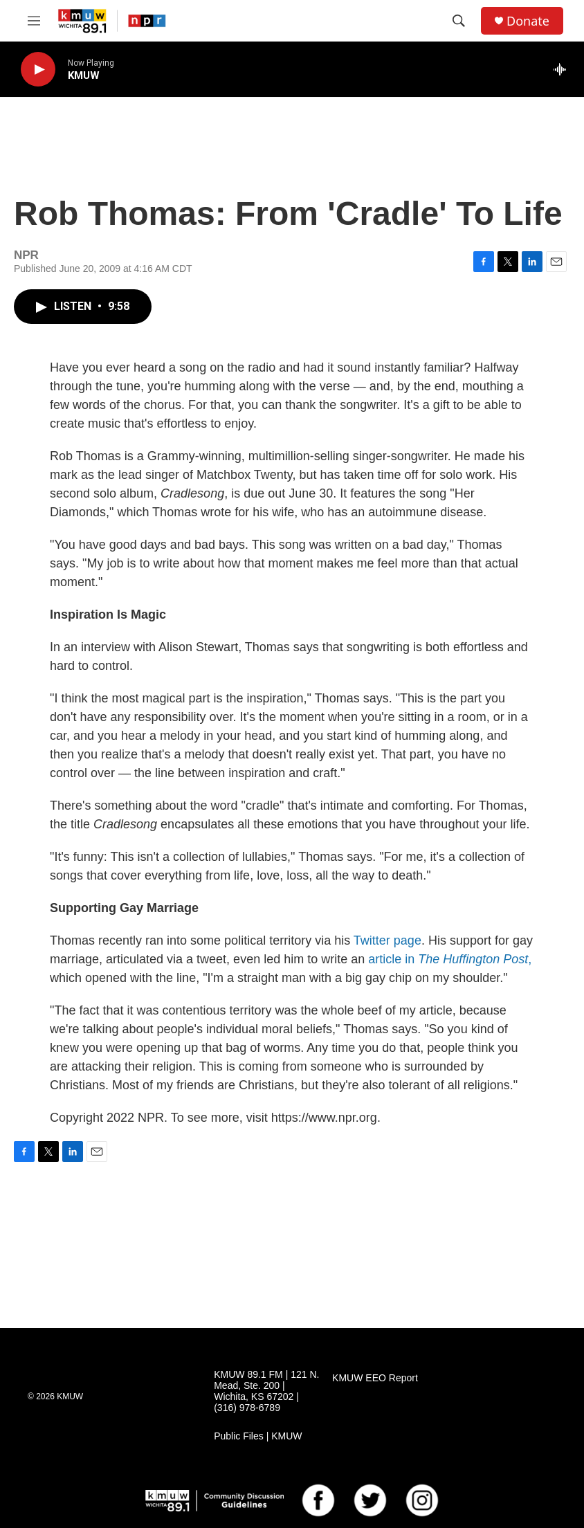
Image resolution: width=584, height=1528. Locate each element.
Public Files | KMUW (258, 1436)
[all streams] (563, 69)
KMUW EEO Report (375, 1378)
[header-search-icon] (459, 21)
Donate (528, 21)
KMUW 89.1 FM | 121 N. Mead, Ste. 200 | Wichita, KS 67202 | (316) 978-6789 (266, 1391)
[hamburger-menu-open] (34, 21)
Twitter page (387, 940)
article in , (449, 959)
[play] (38, 70)
